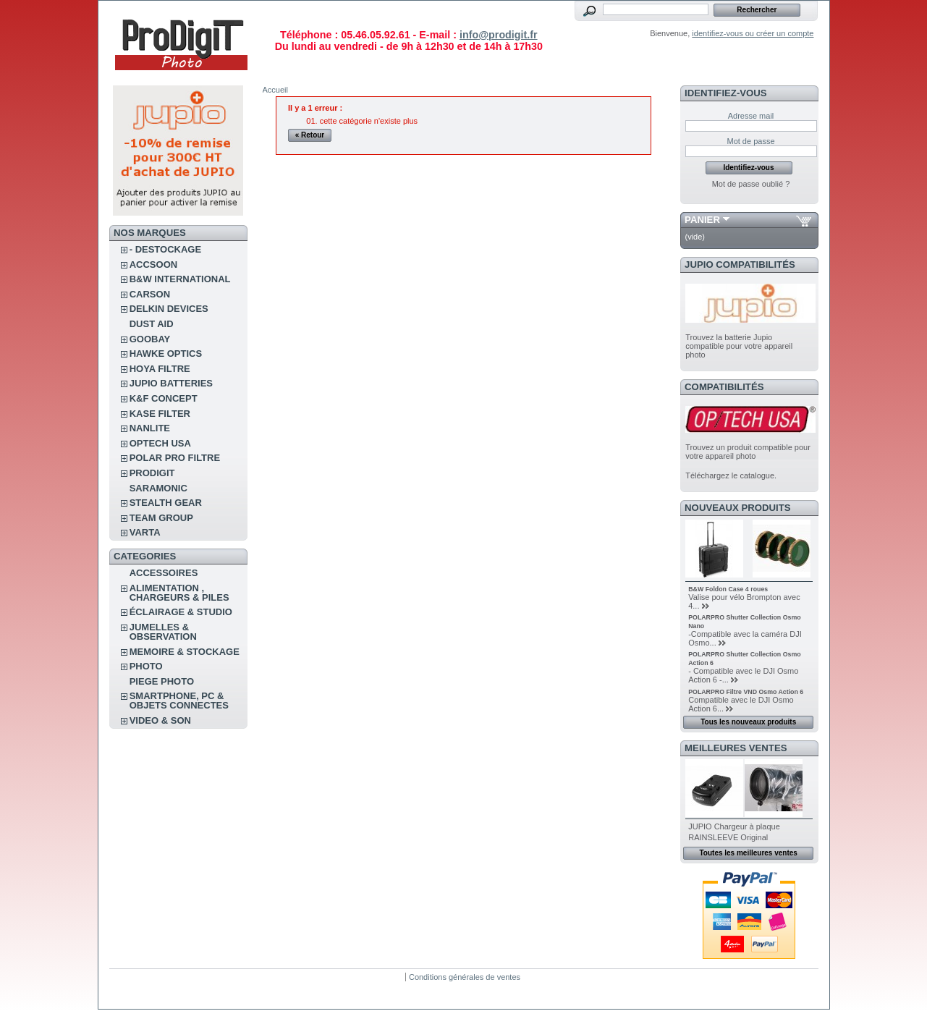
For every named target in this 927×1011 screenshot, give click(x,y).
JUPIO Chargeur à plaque (734, 826)
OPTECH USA (160, 443)
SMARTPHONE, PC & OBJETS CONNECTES (179, 700)
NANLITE (150, 428)
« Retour (310, 135)
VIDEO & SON (160, 720)
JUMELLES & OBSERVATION (163, 632)
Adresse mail (751, 115)
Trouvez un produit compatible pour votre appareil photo (747, 451)
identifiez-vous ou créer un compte (752, 33)
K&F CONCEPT (164, 398)
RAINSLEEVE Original (728, 837)
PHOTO (146, 666)
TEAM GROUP (161, 517)
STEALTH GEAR (166, 502)
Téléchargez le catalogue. (730, 475)
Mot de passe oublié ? (751, 183)
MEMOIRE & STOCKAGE (185, 651)
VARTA (145, 532)
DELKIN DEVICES (169, 308)
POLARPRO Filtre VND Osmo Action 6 (745, 691)
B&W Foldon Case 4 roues (728, 589)
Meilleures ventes (736, 748)
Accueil (275, 89)
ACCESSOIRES (164, 572)
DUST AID (152, 323)
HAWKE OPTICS (166, 353)
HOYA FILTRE (160, 368)
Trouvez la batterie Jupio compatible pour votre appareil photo (738, 346)
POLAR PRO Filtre (175, 457)
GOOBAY (150, 339)
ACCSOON (153, 264)
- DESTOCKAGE (165, 249)
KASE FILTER (160, 413)
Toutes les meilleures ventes (748, 853)
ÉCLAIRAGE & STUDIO (181, 611)
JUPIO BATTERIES (171, 383)
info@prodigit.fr (499, 35)
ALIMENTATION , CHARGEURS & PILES (179, 593)
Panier (702, 219)
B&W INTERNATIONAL (180, 279)
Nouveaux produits (738, 507)
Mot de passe (750, 141)
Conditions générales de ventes (464, 977)
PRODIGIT (152, 473)
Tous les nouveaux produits (748, 722)
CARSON (150, 294)
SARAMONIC (158, 488)
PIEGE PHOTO (162, 681)
